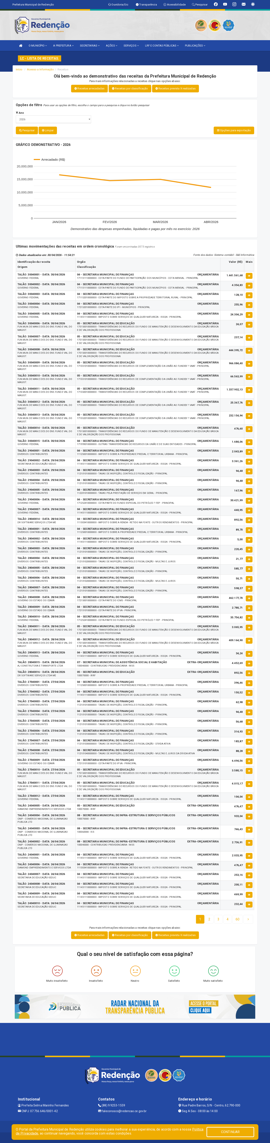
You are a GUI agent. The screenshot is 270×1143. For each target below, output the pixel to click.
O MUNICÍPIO (38, 45)
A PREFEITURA (63, 45)
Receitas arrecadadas (89, 88)
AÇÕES (111, 45)
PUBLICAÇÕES (195, 45)
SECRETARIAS (90, 45)
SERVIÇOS (131, 45)
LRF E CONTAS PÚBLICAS (162, 45)
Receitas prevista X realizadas (175, 88)
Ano (20, 112)
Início (19, 69)
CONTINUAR (230, 1132)
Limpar (48, 130)
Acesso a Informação (40, 69)
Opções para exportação (234, 130)
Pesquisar (27, 130)
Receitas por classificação (130, 88)
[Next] (237, 919)
